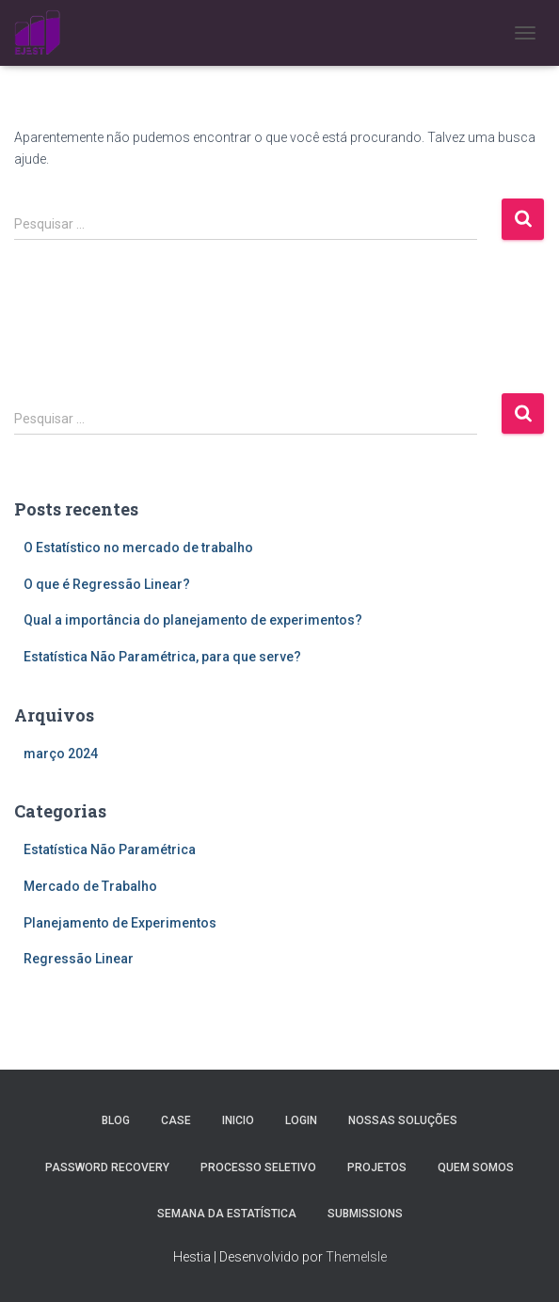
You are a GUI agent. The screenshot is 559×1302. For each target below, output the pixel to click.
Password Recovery (107, 1167)
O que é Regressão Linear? (107, 584)
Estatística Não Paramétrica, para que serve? (162, 656)
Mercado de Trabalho (90, 886)
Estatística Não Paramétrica (110, 849)
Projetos (377, 1167)
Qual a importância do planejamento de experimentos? (193, 619)
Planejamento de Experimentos (120, 922)
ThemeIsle (356, 1256)
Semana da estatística (226, 1213)
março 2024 (61, 753)
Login (301, 1120)
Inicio (238, 1120)
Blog (116, 1120)
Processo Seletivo (258, 1167)
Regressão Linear (79, 958)
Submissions (365, 1213)
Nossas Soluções (402, 1120)
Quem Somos (476, 1167)
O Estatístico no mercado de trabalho (138, 547)
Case (176, 1120)
